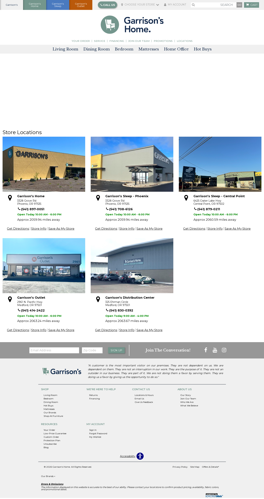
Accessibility (127, 457)
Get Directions (18, 230)
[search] (214, 5)
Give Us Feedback (144, 403)
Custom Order (51, 438)
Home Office (176, 50)
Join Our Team (138, 42)
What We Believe (189, 406)
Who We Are (186, 403)
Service (99, 42)
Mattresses (149, 50)
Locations (185, 42)
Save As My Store (61, 230)
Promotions (163, 42)
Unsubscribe (50, 445)
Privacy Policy (180, 468)
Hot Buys (203, 50)
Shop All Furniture (53, 417)
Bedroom (124, 50)
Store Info (38, 230)
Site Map (194, 468)
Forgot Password (98, 434)
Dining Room (96, 50)
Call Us (107, 5)
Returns (93, 396)
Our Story (185, 396)
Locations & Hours (144, 396)
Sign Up (116, 351)
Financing (116, 42)
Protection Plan (52, 441)
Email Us (139, 399)
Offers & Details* (210, 468)
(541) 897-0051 (31, 210)
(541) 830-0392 (119, 312)
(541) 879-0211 (207, 210)
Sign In (93, 431)
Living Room (65, 50)
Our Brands (50, 413)
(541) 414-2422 (31, 312)
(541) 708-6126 (119, 210)
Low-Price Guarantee (55, 434)
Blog (46, 448)
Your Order (81, 42)
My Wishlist (95, 438)
